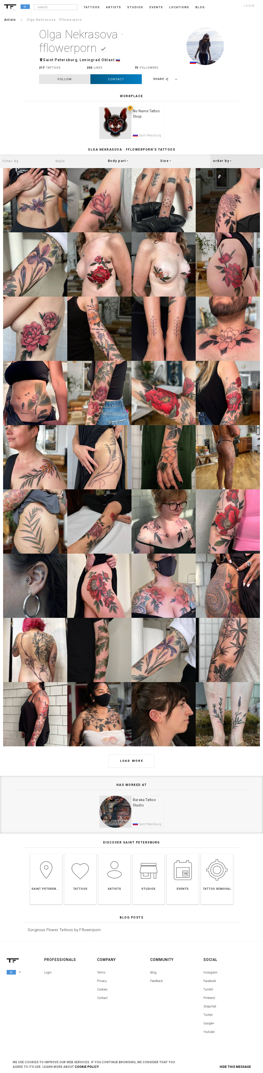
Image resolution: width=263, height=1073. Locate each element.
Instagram (210, 976)
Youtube (208, 1036)
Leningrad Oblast (97, 60)
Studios (135, 7)
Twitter (208, 1019)
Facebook (209, 985)
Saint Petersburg (60, 60)
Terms (101, 976)
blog (200, 7)
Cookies (102, 993)
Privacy (102, 985)
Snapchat (209, 1010)
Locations (179, 7)
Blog (153, 976)
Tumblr (208, 993)
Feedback (156, 985)
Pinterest (209, 1002)
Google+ (208, 1027)
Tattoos (92, 7)
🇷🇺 (118, 60)
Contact (116, 79)
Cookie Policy (87, 1067)
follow (65, 79)
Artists (113, 7)
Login (48, 976)
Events (156, 7)
